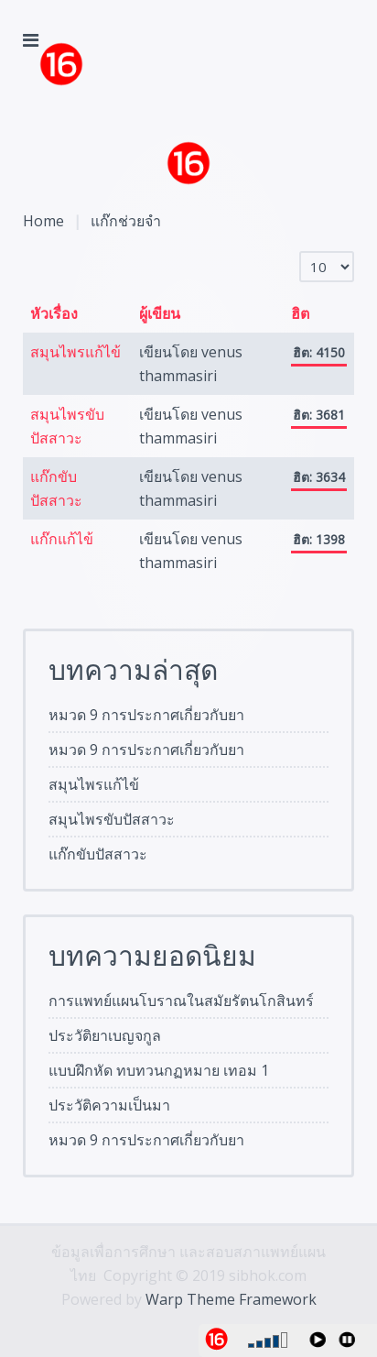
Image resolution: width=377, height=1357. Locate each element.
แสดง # (299, 251)
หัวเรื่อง (54, 313)
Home (43, 221)
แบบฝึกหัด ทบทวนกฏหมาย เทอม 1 (158, 1070)
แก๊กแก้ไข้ (61, 539)
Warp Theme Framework (231, 1299)
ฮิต (300, 313)
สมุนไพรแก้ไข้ (75, 352)
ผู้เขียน (159, 313)
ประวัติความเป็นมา (109, 1105)
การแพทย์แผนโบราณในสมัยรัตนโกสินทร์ (181, 1000)
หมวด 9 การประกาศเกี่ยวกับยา (146, 715)
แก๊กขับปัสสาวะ (97, 854)
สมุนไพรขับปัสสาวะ (111, 819)
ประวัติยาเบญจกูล (104, 1035)
